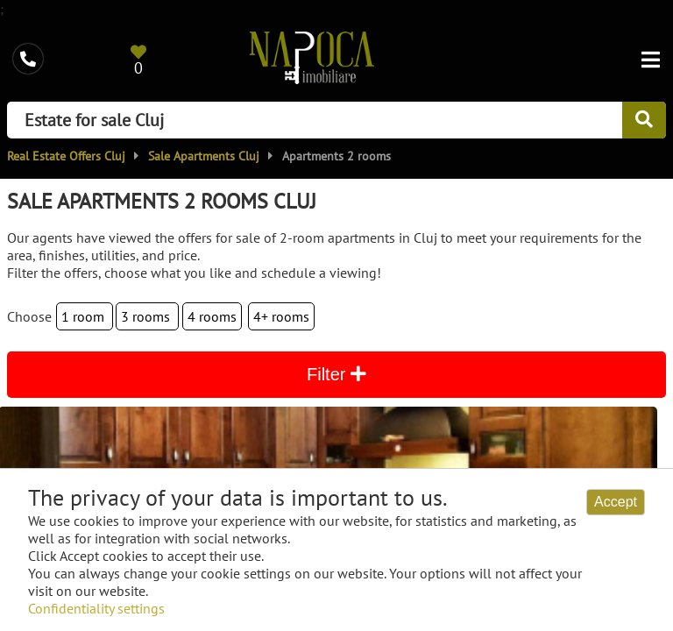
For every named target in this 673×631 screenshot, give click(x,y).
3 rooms (147, 316)
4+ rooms (281, 316)
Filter (336, 374)
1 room (84, 316)
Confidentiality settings (96, 608)
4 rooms (212, 316)
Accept (615, 501)
